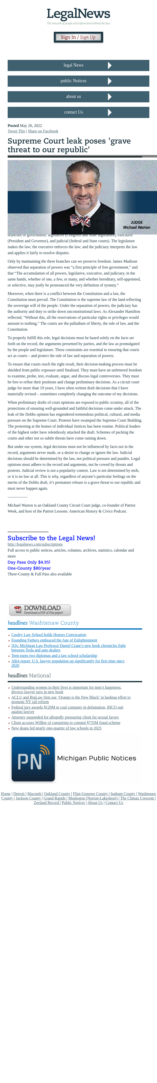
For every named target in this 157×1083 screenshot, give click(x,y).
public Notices (73, 80)
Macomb (34, 794)
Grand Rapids (55, 798)
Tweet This (16, 131)
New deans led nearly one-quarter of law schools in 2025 (56, 728)
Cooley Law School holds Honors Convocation (48, 635)
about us (73, 96)
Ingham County (123, 794)
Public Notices (73, 803)
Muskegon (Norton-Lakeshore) (93, 798)
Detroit (19, 794)
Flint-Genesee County (91, 794)
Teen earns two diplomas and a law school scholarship (54, 655)
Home (6, 794)
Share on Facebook (43, 131)
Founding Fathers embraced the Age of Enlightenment (54, 640)
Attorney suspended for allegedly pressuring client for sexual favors (65, 717)
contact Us (73, 112)
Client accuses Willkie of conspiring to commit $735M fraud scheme (65, 723)
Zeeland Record (47, 803)
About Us (95, 803)
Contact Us (114, 803)
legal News (73, 65)
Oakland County (57, 794)
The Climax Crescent (137, 798)
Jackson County (29, 798)
